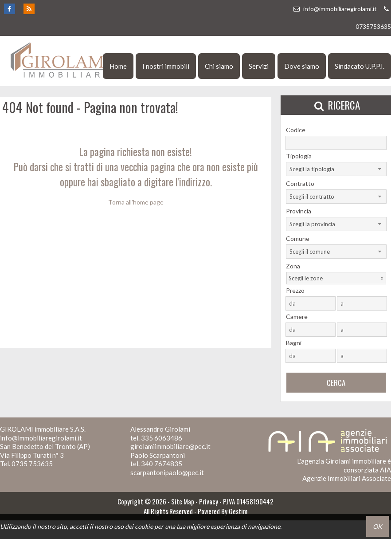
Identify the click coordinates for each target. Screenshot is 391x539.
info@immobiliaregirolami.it (334, 8)
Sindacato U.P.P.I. (359, 66)
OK (377, 526)
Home (118, 66)
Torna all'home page (136, 202)
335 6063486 (161, 438)
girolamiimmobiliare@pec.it (170, 446)
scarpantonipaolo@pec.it (167, 472)
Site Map (182, 501)
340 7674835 (161, 464)
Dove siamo (301, 66)
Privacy (208, 501)
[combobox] (336, 169)
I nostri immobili (165, 66)
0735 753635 (32, 464)
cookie (144, 526)
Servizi (259, 66)
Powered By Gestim (222, 511)
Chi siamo (219, 66)
